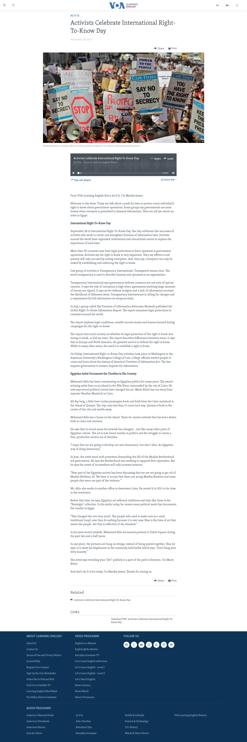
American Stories (35, 727)
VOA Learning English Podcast (190, 715)
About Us (31, 643)
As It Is (74, 15)
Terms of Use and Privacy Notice (43, 655)
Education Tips (84, 727)
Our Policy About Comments (41, 697)
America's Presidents (37, 721)
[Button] (159, 48)
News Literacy (83, 685)
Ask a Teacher (83, 721)
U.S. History (131, 727)
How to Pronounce (85, 697)
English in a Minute (85, 643)
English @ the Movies (86, 649)
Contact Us (32, 649)
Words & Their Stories (137, 733)
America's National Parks (40, 715)
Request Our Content (37, 667)
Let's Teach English (85, 679)
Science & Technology (136, 721)
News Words (82, 691)
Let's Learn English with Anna (91, 661)
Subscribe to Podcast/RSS (40, 679)
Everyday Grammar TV (87, 655)
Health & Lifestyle (134, 715)
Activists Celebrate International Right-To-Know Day (106, 158)
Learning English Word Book (41, 691)
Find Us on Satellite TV (38, 685)
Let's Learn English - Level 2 (90, 673)
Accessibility (33, 661)
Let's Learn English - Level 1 (90, 667)
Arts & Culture (34, 733)
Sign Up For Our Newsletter (41, 673)
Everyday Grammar (86, 733)
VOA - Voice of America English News (97, 162)
